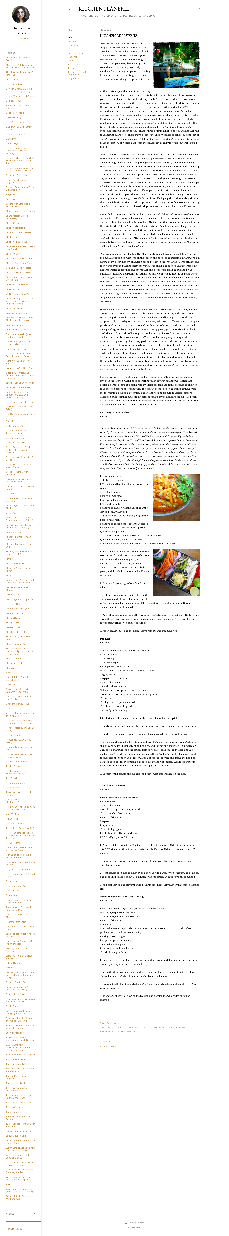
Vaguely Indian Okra (16, 1136)
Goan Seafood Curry (16, 442)
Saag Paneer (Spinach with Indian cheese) (19, 942)
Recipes (121, 16)
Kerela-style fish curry (17, 532)
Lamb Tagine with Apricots (19, 599)
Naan (8, 672)
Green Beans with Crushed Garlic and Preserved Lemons (19, 450)
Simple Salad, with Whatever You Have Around (20, 1000)
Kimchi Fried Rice (15, 563)
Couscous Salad (14, 308)
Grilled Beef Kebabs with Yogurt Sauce (18, 465)
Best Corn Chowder (16, 122)
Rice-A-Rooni (12, 895)
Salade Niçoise (13, 963)
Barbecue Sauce (14, 101)
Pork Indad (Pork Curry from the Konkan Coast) (20, 808)
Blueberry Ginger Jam (17, 134)
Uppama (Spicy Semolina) (19, 1131)
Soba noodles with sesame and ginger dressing (19, 1012)
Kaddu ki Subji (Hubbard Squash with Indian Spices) (19, 519)
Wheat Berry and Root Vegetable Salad (17, 1156)
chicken (72, 41)
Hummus (11, 493)
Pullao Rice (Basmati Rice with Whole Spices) (19, 848)
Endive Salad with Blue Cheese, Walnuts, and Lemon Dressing (17, 395)
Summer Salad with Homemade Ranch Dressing (20, 1038)
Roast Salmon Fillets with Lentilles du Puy (19, 908)
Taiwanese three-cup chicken (21, 1054)
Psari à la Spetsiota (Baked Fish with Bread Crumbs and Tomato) (20, 835)
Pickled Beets (13, 766)
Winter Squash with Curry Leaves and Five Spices (19, 1178)
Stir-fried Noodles (15, 1033)
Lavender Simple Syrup (18, 608)
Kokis (8, 575)
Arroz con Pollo (13, 79)
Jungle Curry (12, 513)
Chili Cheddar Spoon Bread (19, 258)
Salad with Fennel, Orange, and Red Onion (19, 957)
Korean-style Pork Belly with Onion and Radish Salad (20, 581)
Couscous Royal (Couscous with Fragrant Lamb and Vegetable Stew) (19, 301)
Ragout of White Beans (18, 869)
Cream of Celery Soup (17, 313)
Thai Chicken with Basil (17, 1064)
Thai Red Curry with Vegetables (16, 1077)
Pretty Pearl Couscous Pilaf (20, 828)
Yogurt (9, 1184)
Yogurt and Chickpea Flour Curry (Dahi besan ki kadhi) (19, 1190)
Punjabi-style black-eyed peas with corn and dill (18, 856)
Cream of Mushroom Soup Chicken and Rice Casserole (20, 319)
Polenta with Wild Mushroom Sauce (15, 801)
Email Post (111, 1023)
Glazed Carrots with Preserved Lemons (16, 432)
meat (70, 49)
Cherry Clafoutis (14, 223)
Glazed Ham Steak (15, 438)
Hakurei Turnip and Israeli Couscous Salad (18, 480)
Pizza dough (12, 787)
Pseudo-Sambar (14, 843)
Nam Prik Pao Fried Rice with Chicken (18, 678)
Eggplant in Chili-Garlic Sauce (20, 368)
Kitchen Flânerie (103, 8)
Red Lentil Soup (14, 890)
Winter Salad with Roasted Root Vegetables (19, 1171)
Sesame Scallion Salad (17, 982)
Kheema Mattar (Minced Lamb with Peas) (18, 538)
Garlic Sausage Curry (16, 426)
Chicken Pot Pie (14, 237)
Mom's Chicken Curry (17, 658)
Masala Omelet (13, 627)
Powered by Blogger (135, 1222)
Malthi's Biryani (13, 618)
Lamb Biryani (12, 594)
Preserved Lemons (15, 823)
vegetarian (73, 78)
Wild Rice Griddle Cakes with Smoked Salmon (20, 1163)
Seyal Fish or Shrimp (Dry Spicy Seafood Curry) (18, 988)
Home (81, 16)
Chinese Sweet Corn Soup (19, 263)
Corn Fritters (12, 289)
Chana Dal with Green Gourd (20, 211)
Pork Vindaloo (13, 814)
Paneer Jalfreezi (14, 735)
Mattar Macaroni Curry (17, 644)
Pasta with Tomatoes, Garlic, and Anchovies (20, 755)
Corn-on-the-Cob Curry (17, 293)
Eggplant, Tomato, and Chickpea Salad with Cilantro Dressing (20, 375)
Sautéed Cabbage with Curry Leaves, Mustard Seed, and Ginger (20, 975)
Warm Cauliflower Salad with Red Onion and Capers (20, 1149)
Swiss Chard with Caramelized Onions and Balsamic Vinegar (18, 1047)
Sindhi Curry (12, 1006)
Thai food (72, 68)
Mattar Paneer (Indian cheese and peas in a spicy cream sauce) (19, 651)
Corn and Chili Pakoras (17, 284)
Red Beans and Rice (16, 886)
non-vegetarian (76, 53)
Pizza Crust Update (16, 783)
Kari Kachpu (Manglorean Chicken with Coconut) (19, 526)
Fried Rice (11, 421)
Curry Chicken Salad (16, 329)
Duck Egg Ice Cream (16, 349)
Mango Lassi (12, 622)
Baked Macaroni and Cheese (20, 96)
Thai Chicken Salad (15, 1059)
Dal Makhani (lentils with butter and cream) (18, 343)
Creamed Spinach (15, 325)
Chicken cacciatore (15, 228)
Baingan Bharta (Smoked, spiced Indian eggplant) (19, 90)
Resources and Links (141, 16)
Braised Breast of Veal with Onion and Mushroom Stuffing (19, 151)
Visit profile (21, 38)
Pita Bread (11, 778)
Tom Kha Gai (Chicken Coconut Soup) (17, 1089)
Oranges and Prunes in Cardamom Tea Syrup (17, 690)
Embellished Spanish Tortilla (20, 382)
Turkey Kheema (14, 1112)
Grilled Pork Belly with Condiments (17, 473)
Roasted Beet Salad (16, 922)
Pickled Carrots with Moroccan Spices (16, 772)
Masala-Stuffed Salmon (18, 632)
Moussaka (11, 668)
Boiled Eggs (12, 143)
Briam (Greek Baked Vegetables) (16, 181)
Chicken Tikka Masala (16, 242)
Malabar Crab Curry (15, 613)
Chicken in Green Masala (18, 232)
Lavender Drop (13, 604)
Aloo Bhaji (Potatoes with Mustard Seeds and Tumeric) (20, 66)
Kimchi (9, 559)
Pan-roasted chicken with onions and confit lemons (19, 721)
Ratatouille (11, 881)
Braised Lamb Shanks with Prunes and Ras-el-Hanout (19, 169)
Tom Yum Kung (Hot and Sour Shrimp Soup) (19, 1096)
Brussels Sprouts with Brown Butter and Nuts (20, 188)
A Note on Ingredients (101, 16)
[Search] (198, 8)
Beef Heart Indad (15, 113)
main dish (73, 45)
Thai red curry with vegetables (77, 73)
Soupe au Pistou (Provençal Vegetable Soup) (20, 1026)
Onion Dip (11, 684)
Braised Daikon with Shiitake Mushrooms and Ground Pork (20, 161)
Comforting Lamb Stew (18, 272)
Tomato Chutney (14, 1107)
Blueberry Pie (13, 138)
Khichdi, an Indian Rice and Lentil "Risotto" (19, 552)
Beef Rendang (13, 117)
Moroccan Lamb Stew (17, 663)
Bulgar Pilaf (12, 194)
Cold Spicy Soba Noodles (18, 267)
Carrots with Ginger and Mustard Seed (18, 205)
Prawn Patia (12, 819)
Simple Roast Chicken (17, 994)
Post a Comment (108, 1046)
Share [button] (71, 30)
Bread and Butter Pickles (18, 175)
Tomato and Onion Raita (18, 1102)
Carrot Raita (12, 199)
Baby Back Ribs (14, 84)
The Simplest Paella (16, 1083)
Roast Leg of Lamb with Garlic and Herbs (18, 901)
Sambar (10, 967)
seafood (72, 60)
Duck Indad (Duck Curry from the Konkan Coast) (18, 355)
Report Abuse (14, 1228)
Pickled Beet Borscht (17, 761)
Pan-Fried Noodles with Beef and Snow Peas (20, 714)
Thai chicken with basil (79, 64)
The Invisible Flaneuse (21, 30)
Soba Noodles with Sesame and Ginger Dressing (20, 1019)
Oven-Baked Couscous (17, 704)
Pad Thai (72, 57)
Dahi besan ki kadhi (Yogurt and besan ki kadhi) (20, 335)
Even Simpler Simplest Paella (21, 402)
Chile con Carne (14, 253)
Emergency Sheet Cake (18, 387)
